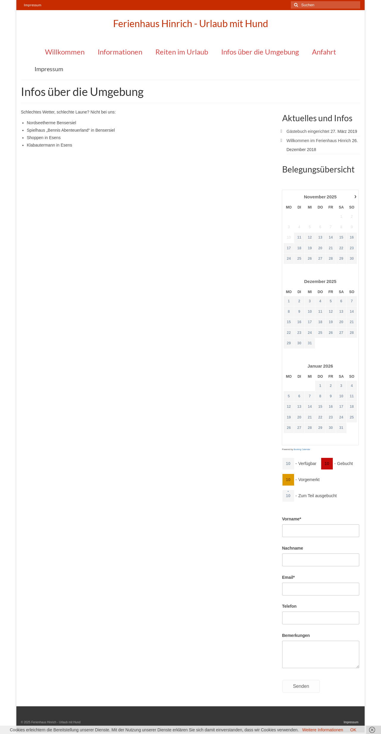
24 (289, 258)
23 (352, 248)
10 (309, 312)
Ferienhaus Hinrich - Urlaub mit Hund (190, 23)
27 (320, 258)
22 (341, 248)
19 (309, 248)
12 (309, 238)
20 (320, 248)
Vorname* (291, 519)
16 (352, 238)
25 (299, 258)
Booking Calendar (301, 449)
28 (330, 258)
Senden (301, 686)
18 (299, 248)
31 (309, 343)
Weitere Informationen (322, 729)
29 (341, 258)
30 (352, 258)
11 (299, 238)
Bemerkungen (296, 635)
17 (289, 248)
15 (341, 238)
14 (330, 238)
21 (330, 248)
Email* (288, 577)
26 (309, 258)
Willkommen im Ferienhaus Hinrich (319, 140)
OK (353, 729)
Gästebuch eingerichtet (308, 131)
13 (320, 238)
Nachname (292, 548)
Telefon (289, 606)
